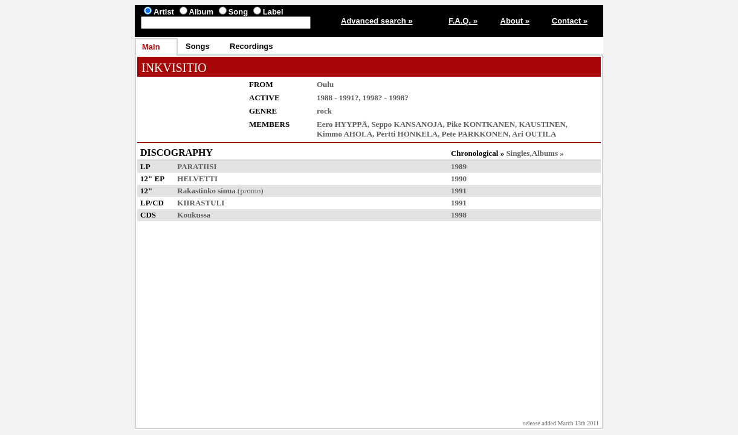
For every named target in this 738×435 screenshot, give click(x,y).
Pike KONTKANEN (481, 124)
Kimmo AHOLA (344, 133)
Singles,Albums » (534, 153)
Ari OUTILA (534, 133)
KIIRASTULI (200, 202)
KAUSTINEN (542, 124)
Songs (198, 46)
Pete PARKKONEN (475, 133)
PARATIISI (196, 166)
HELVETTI (197, 178)
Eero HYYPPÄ (342, 124)
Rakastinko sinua (206, 190)
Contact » (569, 20)
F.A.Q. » (462, 20)
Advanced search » (377, 20)
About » (514, 20)
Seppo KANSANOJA (406, 124)
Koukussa (193, 214)
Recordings (251, 46)
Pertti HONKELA (407, 133)
